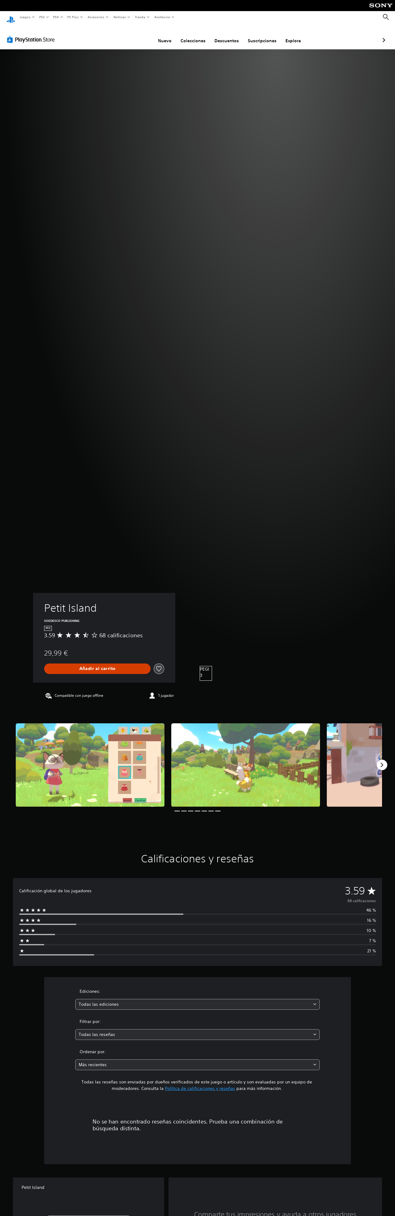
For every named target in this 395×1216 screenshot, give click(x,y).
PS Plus (73, 17)
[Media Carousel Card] (90, 759)
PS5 (42, 17)
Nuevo (132, 35)
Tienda (140, 17)
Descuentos (194, 35)
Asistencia (162, 17)
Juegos (24, 17)
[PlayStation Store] (32, 34)
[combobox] (197, 998)
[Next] (382, 759)
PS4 (56, 17)
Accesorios (96, 17)
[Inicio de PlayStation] (11, 17)
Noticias (120, 17)
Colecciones (160, 35)
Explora (260, 35)
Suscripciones (229, 35)
